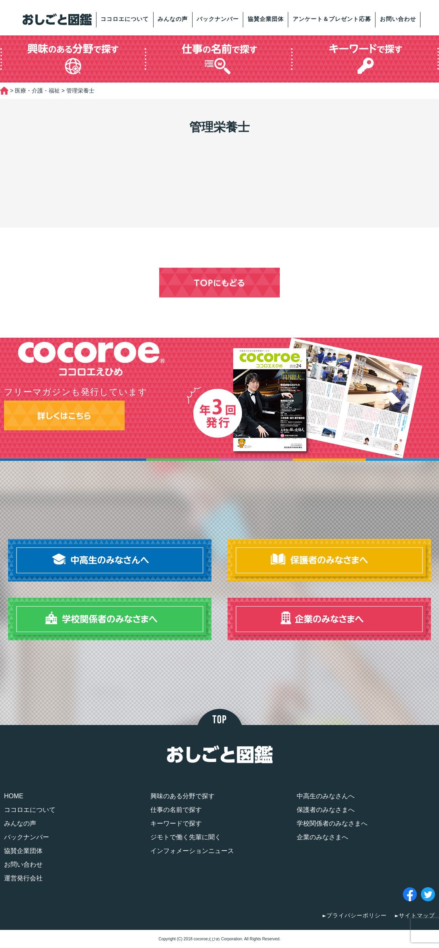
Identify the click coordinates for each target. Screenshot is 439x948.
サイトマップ (417, 915)
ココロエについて (125, 19)
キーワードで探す (176, 823)
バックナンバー (218, 19)
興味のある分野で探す (182, 796)
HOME (13, 796)
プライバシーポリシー (356, 915)
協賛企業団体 (266, 19)
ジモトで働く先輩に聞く (185, 837)
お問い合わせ (398, 19)
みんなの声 (173, 19)
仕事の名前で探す (176, 809)
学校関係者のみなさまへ (332, 823)
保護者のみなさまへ (326, 809)
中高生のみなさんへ (326, 796)
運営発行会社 (23, 878)
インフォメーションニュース (192, 850)
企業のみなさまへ (322, 837)
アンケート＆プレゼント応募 (332, 19)
